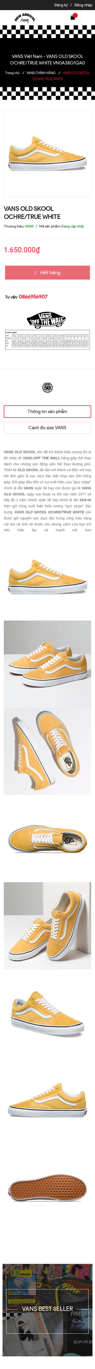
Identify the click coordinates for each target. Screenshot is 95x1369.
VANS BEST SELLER (47, 1308)
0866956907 (33, 297)
